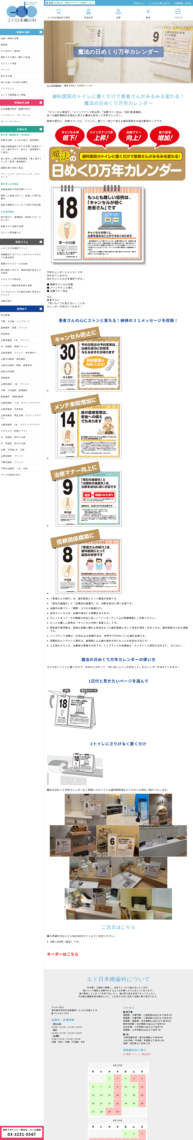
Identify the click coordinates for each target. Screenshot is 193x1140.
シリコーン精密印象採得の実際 (16, 285)
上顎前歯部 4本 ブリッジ (15, 383)
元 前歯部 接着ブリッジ (14, 346)
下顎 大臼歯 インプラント (15, 321)
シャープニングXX (94, 1129)
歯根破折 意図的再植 (12, 396)
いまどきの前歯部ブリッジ (14, 248)
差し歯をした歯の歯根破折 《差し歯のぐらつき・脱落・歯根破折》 (21, 160)
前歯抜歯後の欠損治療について (16, 189)
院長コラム (139, 3)
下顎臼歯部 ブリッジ (12, 462)
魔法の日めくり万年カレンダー (143, 1129)
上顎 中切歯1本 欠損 (12, 449)
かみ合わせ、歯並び (11, 50)
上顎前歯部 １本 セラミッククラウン (21, 402)
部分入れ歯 (6, 75)
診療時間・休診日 (183, 3)
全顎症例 (5, 377)
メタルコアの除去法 (11, 279)
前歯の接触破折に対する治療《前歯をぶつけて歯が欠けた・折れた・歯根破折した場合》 (21, 149)
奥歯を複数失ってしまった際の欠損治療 (21, 204)
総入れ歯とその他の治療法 (14, 82)
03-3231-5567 (61, 1013)
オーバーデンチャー (11, 121)
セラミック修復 (8, 63)
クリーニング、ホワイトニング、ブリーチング (21, 175)
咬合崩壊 (5, 315)
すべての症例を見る (11, 474)
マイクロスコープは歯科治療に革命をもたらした (21, 293)
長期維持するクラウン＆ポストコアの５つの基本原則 (21, 256)
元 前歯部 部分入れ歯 (13, 437)
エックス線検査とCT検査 (13, 94)
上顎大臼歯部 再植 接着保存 (16, 365)
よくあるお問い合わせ (159, 3)
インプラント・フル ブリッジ (16, 115)
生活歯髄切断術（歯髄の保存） (16, 108)
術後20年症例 (8, 371)
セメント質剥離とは (11, 232)
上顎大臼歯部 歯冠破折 (13, 358)
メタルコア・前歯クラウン (14, 430)
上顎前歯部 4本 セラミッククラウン (20, 424)
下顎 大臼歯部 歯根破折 (14, 390)
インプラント (7, 88)
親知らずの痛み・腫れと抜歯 (15, 57)
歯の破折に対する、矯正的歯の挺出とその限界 (21, 271)
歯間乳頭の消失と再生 (12, 167)
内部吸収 (5, 333)
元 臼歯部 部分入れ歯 (13, 443)
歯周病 (4, 44)
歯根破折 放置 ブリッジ (14, 327)
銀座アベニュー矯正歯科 (138, 1054)
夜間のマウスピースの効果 (14, 263)
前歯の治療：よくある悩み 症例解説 (20, 140)
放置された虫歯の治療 (12, 226)
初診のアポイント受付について (70, 2)
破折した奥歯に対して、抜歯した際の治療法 (21, 197)
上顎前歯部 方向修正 (12, 409)
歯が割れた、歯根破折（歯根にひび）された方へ (21, 218)
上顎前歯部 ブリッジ (12, 455)
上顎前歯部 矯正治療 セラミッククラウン (21, 417)
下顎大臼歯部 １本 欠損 (14, 468)
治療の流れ (6, 300)
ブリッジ (5, 69)
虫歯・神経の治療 (10, 38)
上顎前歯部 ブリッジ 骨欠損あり (19, 352)
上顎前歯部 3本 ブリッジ (15, 340)
